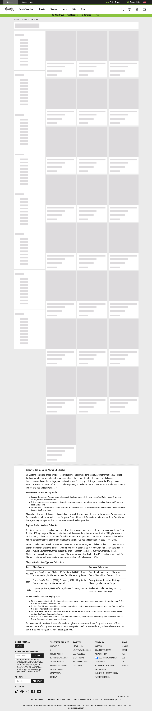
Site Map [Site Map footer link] (53, 677)
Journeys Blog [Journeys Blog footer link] (79, 654)
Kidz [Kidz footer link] (123, 658)
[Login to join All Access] (65, 15)
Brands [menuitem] (38, 9)
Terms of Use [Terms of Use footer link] (100, 662)
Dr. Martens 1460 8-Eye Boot (111, 700)
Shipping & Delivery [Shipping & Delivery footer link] (57, 662)
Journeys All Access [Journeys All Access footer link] (82, 650)
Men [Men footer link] (123, 654)
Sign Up (19, 646)
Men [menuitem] (58, 9)
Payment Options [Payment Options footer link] (56, 669)
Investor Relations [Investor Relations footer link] (102, 677)
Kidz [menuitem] (66, 9)
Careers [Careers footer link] (98, 646)
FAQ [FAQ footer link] (51, 650)
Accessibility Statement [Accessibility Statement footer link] (105, 665)
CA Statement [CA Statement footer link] (100, 669)
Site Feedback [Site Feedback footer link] (55, 673)
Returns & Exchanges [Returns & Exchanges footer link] (59, 658)
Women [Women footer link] (124, 650)
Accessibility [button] (132, 2)
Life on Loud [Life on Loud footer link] (78, 646)
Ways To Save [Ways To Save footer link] (78, 658)
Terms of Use (33, 666)
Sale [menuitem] (74, 9)
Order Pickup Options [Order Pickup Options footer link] (58, 665)
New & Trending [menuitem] (23, 9)
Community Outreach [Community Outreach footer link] (103, 650)
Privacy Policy (21, 668)
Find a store (20, 677)
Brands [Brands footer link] (125, 646)
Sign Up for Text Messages (26, 651)
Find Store (37, 681)
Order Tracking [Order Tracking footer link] (56, 654)
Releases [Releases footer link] (125, 665)
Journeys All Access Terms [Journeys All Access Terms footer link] (106, 673)
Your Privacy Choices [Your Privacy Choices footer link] (106, 658)
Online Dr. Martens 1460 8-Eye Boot (85, 700)
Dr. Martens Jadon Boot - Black (59, 700)
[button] (145, 2)
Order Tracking (113, 2)
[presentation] (24, 9)
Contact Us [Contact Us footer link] (54, 646)
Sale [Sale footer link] (124, 662)
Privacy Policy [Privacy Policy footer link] (101, 654)
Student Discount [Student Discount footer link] (80, 662)
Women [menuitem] (48, 9)
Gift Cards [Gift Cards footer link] (77, 665)
